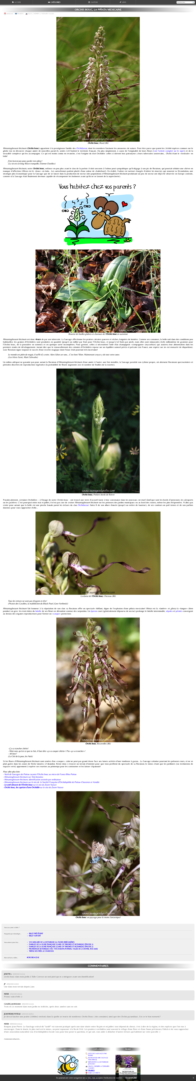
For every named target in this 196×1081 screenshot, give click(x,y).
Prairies (20, 14)
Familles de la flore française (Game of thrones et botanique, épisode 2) (61, 944)
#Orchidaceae (33, 957)
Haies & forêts (94, 1073)
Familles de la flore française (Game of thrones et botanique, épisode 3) (61, 947)
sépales (169, 611)
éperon (94, 611)
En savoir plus (131, 1078)
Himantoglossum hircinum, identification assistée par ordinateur (32, 779)
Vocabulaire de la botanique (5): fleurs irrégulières (51, 942)
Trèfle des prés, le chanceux (41, 951)
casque (56, 613)
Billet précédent (36, 933)
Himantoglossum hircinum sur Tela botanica (23, 777)
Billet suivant (35, 936)
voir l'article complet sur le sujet (169, 150)
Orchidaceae (81, 148)
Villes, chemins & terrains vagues (41, 14)
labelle (38, 611)
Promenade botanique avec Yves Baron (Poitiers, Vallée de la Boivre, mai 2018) (63, 949)
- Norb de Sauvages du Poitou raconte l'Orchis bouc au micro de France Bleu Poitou (39, 774)
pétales (179, 611)
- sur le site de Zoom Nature (29, 784)
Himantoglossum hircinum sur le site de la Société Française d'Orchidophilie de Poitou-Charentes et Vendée (51, 782)
